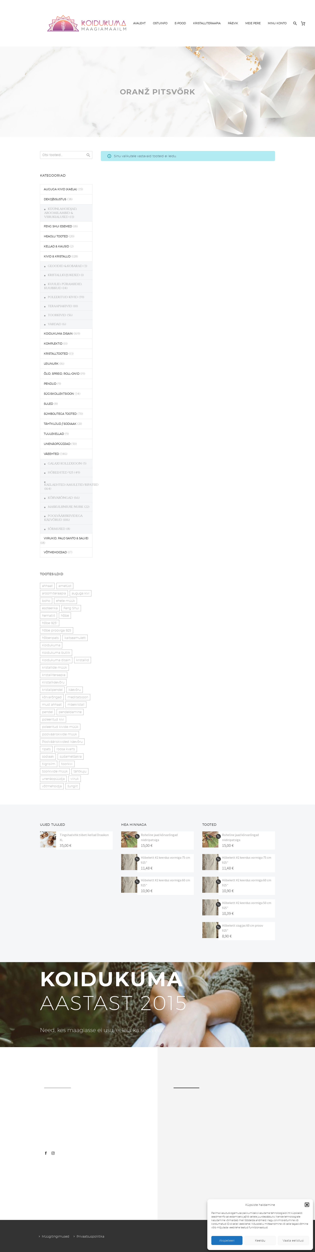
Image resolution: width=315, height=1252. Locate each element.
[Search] (295, 23)
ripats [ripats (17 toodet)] (46, 749)
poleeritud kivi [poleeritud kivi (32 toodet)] (53, 719)
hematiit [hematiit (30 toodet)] (48, 615)
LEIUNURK (51, 363)
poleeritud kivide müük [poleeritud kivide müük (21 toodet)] (60, 727)
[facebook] (45, 1153)
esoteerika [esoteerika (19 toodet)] (50, 608)
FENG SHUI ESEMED (58, 226)
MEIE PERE (253, 23)
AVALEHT (139, 23)
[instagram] (53, 1153)
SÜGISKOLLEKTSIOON (59, 393)
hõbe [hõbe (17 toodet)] (65, 615)
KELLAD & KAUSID (56, 246)
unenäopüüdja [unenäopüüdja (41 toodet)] (53, 779)
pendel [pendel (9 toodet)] (47, 712)
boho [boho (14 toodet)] (46, 601)
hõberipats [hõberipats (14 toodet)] (50, 638)
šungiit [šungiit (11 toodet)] (73, 786)
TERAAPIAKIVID (60, 306)
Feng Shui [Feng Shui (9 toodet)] (71, 608)
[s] (66, 155)
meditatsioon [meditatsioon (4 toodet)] (78, 697)
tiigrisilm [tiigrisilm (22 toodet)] (48, 764)
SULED (48, 403)
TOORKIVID (57, 315)
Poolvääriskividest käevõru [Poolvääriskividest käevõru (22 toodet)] (62, 742)
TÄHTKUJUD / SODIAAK (60, 423)
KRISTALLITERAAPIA (207, 23)
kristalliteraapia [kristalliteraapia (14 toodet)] (53, 675)
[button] (307, 1205)
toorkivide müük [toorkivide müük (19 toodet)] (55, 771)
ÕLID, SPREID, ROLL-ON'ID (61, 373)
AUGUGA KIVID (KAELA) (60, 189)
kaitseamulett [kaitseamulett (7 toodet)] (75, 638)
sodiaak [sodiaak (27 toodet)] (48, 756)
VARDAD (54, 324)
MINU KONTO (277, 23)
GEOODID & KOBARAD (65, 266)
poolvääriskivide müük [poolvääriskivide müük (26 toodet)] (59, 734)
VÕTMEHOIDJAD (55, 552)
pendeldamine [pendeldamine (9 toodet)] (70, 712)
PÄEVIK (233, 23)
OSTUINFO (160, 23)
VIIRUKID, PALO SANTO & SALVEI (66, 538)
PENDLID (50, 383)
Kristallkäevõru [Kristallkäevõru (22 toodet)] (53, 682)
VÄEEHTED (51, 453)
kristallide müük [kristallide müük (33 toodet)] (54, 667)
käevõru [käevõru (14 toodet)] (75, 690)
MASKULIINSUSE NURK (65, 507)
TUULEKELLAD (54, 433)
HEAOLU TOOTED (56, 236)
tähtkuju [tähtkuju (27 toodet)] (80, 771)
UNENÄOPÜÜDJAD (57, 443)
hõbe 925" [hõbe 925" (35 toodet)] (49, 623)
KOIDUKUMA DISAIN (58, 333)
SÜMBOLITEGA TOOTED (60, 413)
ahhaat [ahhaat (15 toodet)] (47, 586)
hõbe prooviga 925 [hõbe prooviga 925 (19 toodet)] (56, 630)
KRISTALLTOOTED (56, 353)
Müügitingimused (55, 1236)
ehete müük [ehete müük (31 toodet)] (65, 601)
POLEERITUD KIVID (63, 297)
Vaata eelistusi (293, 1240)
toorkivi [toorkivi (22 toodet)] (67, 764)
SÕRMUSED (56, 529)
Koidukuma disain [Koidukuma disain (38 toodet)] (56, 660)
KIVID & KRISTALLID (57, 256)
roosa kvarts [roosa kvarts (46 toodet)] (65, 749)
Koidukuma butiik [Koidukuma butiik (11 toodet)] (56, 653)
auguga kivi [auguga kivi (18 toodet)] (80, 593)
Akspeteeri (227, 1240)
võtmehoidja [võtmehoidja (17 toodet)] (52, 786)
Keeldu (260, 1240)
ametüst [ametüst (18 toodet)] (64, 586)
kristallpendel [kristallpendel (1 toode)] (52, 690)
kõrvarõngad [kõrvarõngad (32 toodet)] (52, 697)
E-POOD (180, 23)
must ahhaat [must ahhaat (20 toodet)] (52, 704)
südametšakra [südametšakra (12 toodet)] (71, 756)
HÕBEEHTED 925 (60, 472)
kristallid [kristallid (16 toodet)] (82, 660)
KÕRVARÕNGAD (60, 498)
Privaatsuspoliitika (90, 1236)
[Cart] (305, 23)
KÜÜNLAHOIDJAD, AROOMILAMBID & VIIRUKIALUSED (60, 213)
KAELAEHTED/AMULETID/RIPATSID (71, 485)
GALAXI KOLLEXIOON (65, 463)
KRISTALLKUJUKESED (64, 275)
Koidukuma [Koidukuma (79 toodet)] (51, 645)
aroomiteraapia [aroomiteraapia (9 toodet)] (54, 593)
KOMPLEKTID (53, 343)
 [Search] (88, 155)
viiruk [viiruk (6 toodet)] (75, 779)
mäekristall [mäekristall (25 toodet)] (76, 704)
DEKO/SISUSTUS (55, 199)
